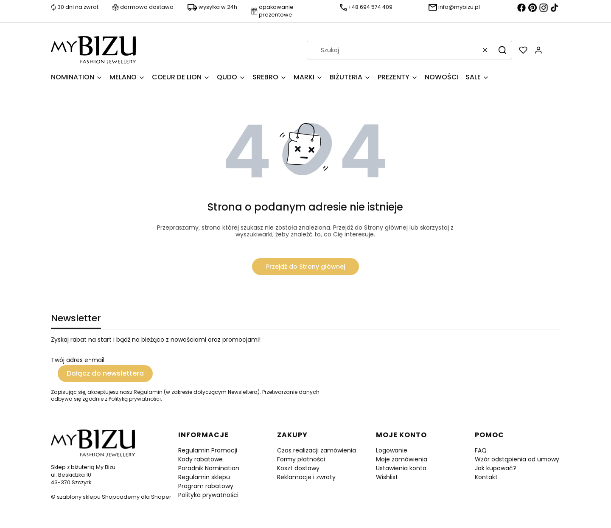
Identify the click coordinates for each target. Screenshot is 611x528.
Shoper (161, 496)
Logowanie (391, 450)
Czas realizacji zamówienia (316, 450)
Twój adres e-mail (77, 360)
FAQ (481, 450)
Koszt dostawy (298, 468)
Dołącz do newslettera (105, 373)
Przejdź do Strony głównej (305, 266)
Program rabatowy (205, 486)
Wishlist (387, 477)
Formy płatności (301, 459)
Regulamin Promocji (207, 450)
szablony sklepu (79, 496)
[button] (502, 50)
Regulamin (148, 392)
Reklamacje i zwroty (306, 477)
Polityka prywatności (208, 495)
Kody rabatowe (200, 459)
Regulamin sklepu (204, 477)
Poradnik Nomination (208, 468)
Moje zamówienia (401, 459)
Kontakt (486, 477)
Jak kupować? (495, 468)
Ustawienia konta (401, 468)
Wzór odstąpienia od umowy (517, 459)
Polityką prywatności (135, 398)
